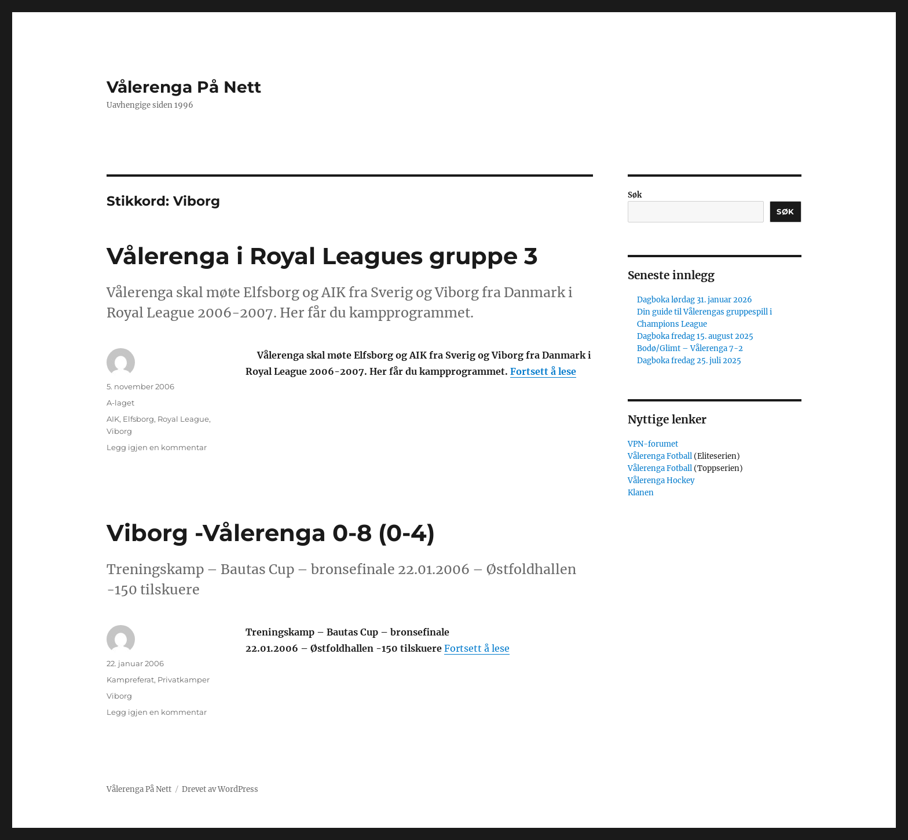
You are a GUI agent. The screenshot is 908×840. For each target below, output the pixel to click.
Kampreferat (130, 679)
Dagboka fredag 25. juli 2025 (689, 361)
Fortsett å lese (543, 371)
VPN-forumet (653, 444)
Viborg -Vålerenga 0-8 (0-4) (271, 532)
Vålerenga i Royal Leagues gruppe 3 (322, 256)
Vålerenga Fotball (661, 456)
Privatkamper (184, 679)
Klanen (641, 493)
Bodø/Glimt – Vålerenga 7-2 (690, 348)
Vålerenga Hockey (661, 480)
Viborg (119, 431)
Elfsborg (138, 418)
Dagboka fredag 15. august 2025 (695, 336)
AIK (113, 418)
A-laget (120, 402)
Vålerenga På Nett (184, 87)
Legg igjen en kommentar (157, 447)
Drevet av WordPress (220, 789)
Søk (635, 195)
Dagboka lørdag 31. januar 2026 (694, 300)
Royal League (183, 418)
